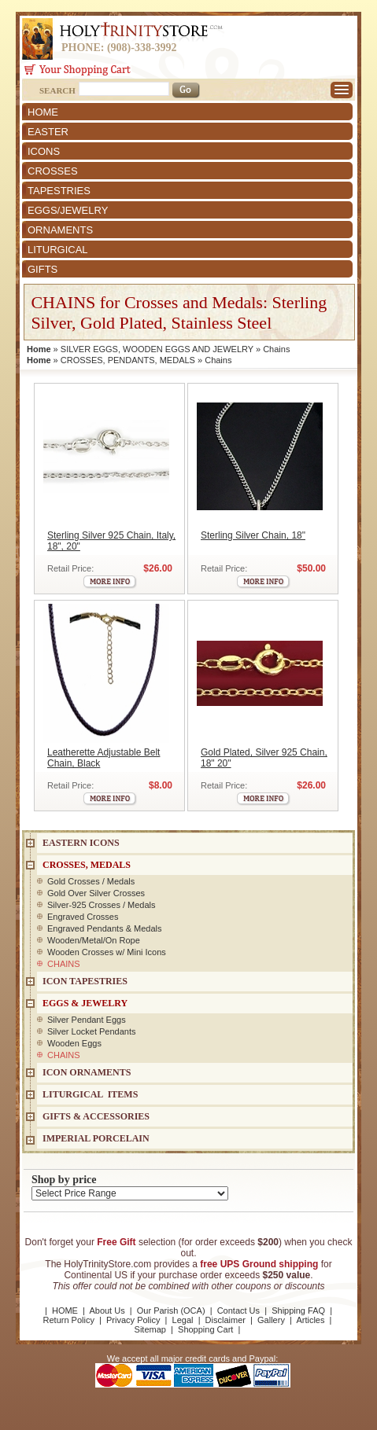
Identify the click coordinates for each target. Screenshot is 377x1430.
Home (39, 349)
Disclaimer (225, 1320)
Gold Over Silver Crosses (96, 893)
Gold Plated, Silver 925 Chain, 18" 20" (264, 758)
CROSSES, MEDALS (87, 864)
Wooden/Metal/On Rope (93, 940)
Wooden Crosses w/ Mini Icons (106, 952)
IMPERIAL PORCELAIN (96, 1138)
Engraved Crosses (83, 916)
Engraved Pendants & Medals (104, 928)
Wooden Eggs (74, 1043)
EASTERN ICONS (81, 842)
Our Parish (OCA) (171, 1310)
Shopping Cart (205, 1329)
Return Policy (68, 1320)
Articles (310, 1320)
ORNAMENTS (60, 230)
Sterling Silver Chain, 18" (253, 535)
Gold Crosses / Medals (91, 881)
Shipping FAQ (298, 1310)
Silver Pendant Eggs (86, 1019)
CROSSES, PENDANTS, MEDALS (128, 360)
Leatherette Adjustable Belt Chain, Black (103, 758)
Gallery (271, 1320)
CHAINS (63, 964)
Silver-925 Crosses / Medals (101, 905)
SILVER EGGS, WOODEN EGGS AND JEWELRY (157, 349)
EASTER (48, 132)
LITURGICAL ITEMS (90, 1094)
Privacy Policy (133, 1320)
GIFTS (42, 269)
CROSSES (53, 171)
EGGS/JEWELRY (68, 210)
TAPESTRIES (59, 191)
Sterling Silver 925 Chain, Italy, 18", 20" (111, 541)
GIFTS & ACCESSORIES (96, 1116)
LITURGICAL (58, 249)
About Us (106, 1310)
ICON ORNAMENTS (87, 1072)
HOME (43, 112)
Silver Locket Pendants (91, 1031)
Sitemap (150, 1329)
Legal (183, 1320)
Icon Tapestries (85, 981)
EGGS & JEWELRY (85, 1003)
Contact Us (238, 1310)
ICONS (44, 151)
